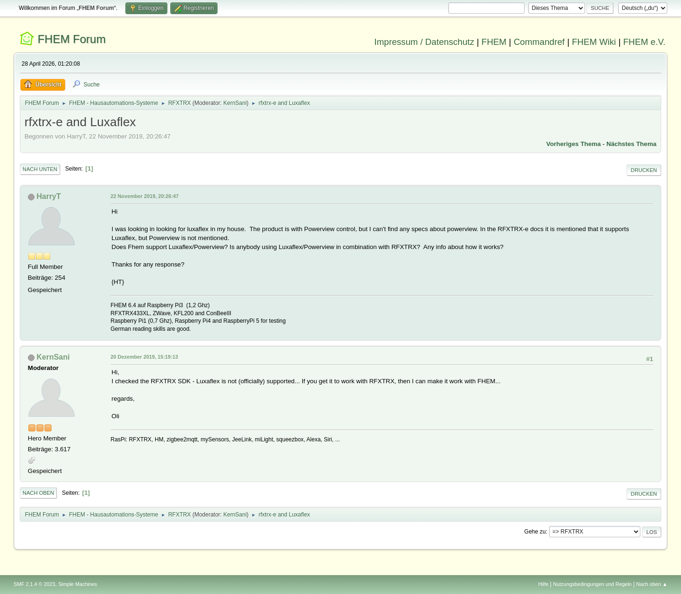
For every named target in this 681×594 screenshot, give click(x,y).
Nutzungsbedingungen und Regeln (592, 584)
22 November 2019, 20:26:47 (145, 196)
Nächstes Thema (631, 143)
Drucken (644, 170)
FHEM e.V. (644, 42)
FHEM (493, 42)
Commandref (539, 42)
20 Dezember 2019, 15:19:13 (144, 357)
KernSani (234, 103)
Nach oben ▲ (651, 584)
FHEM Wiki (594, 42)
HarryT (48, 196)
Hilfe (543, 584)
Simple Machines (77, 584)
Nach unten (40, 169)
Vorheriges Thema (573, 143)
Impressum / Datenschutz (424, 42)
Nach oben (38, 493)
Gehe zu (535, 531)
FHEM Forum (71, 39)
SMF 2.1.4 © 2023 (34, 584)
